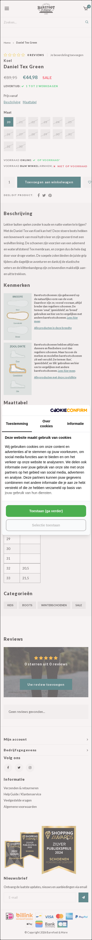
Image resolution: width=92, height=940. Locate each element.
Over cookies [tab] (46, 423)
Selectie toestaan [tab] (46, 525)
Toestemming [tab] (17, 424)
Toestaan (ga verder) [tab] (46, 511)
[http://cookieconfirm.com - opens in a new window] (68, 410)
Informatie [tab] (75, 424)
